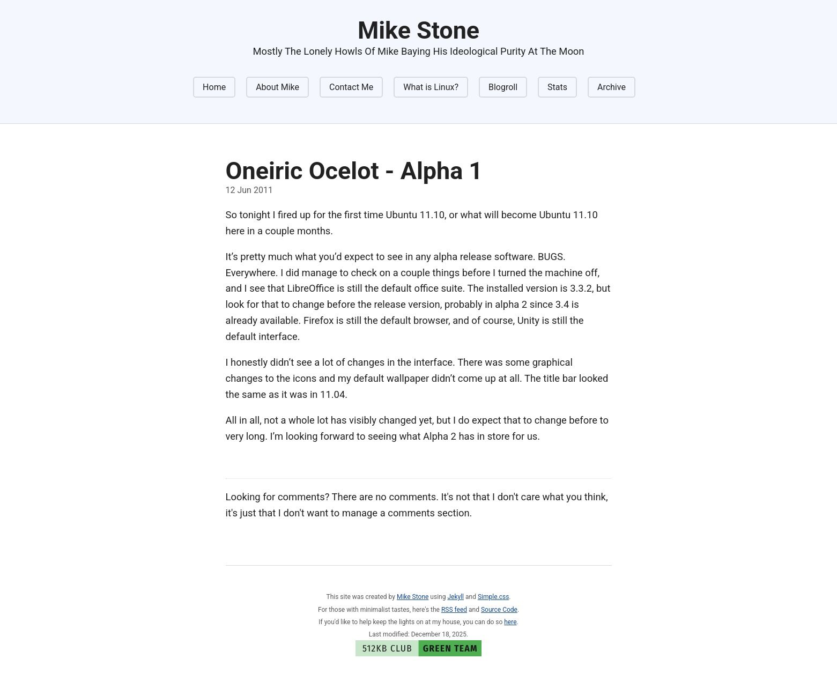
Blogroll (502, 87)
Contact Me (351, 87)
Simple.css (493, 597)
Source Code (499, 609)
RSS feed (454, 609)
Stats (557, 87)
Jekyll (455, 597)
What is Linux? (430, 87)
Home (214, 87)
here (510, 622)
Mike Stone (412, 597)
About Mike (277, 87)
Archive (611, 87)
